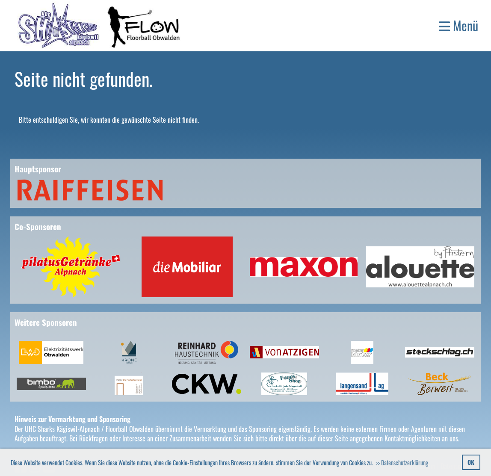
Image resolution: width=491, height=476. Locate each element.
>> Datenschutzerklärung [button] (402, 462)
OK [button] (470, 462)
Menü (458, 26)
